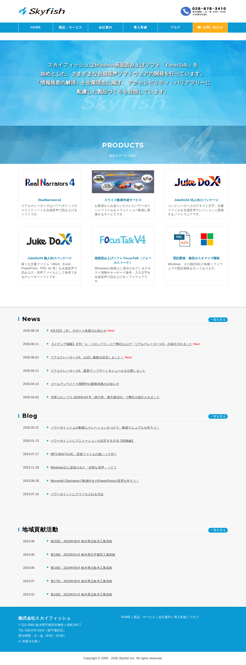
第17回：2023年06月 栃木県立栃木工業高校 (81, 581)
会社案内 (105, 27)
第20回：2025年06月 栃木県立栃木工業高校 (81, 541)
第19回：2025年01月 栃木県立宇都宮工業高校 (83, 554)
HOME (35, 27)
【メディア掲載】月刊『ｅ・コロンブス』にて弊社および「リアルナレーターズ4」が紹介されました (121, 344)
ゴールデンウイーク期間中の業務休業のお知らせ (85, 384)
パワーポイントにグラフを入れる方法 (77, 494)
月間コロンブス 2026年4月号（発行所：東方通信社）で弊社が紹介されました (105, 397)
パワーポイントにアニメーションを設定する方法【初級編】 (93, 440)
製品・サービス (70, 27)
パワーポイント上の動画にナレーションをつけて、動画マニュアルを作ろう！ (105, 427)
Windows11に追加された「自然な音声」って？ (84, 467)
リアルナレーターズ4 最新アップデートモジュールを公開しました (98, 370)
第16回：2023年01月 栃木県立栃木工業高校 (81, 594)
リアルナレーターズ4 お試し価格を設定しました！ (87, 357)
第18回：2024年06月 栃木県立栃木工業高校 (81, 567)
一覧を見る (218, 530)
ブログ (175, 27)
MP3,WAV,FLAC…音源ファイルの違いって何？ (84, 454)
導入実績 (140, 27)
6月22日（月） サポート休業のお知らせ (79, 330)
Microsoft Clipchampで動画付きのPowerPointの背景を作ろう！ (95, 480)
